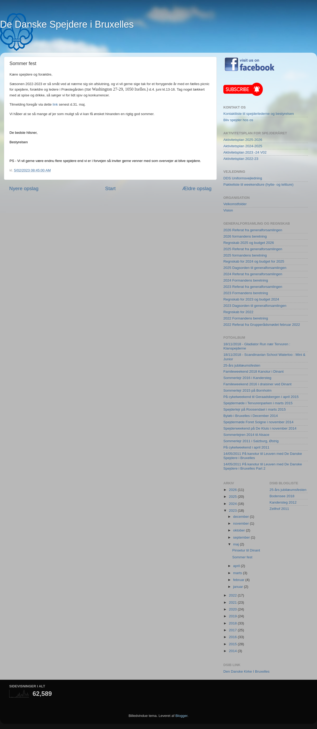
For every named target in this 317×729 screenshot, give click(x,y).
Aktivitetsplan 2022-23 (240, 159)
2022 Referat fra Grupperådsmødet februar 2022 (261, 325)
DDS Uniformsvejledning (242, 178)
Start (110, 188)
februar (239, 580)
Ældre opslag (197, 188)
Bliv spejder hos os (238, 120)
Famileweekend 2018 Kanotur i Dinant (253, 371)
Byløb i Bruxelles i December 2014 (250, 416)
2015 (233, 644)
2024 (233, 504)
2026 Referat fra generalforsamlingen (252, 230)
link (55, 104)
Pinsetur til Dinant (246, 550)
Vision (228, 210)
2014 (233, 651)
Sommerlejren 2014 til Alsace (246, 435)
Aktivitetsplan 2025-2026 (242, 140)
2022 (233, 595)
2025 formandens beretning (245, 255)
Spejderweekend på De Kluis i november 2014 (259, 428)
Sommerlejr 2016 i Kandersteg (247, 378)
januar (238, 587)
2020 (233, 609)
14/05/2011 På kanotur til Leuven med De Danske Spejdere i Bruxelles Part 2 (262, 466)
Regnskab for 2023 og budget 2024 (251, 299)
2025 (233, 497)
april (237, 566)
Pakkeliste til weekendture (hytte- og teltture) (258, 184)
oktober (239, 530)
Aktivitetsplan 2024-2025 (242, 146)
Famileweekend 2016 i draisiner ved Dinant (257, 384)
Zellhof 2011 (279, 509)
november (241, 523)
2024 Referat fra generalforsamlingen (252, 274)
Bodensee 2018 (282, 496)
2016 (233, 637)
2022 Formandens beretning (245, 318)
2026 (233, 490)
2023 (233, 511)
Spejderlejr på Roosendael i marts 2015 (254, 409)
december (241, 517)
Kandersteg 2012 (283, 502)
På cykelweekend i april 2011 (246, 447)
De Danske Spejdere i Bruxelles (67, 24)
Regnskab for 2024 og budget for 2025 (253, 261)
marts (238, 573)
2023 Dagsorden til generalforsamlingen (254, 306)
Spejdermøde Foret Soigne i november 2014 (258, 422)
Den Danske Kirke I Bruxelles (246, 671)
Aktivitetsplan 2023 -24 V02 (244, 152)
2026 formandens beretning (245, 236)
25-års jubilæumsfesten (241, 365)
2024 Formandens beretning (245, 280)
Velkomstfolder (235, 204)
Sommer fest (242, 557)
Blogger (181, 716)
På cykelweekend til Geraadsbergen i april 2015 (261, 397)
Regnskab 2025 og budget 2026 (248, 243)
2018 (233, 623)
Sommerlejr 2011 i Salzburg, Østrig (251, 441)
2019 (233, 616)
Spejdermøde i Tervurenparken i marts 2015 (258, 403)
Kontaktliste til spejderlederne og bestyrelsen (258, 114)
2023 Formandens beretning (245, 293)
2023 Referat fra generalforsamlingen (252, 287)
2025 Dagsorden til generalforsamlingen (254, 268)
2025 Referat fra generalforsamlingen (252, 249)
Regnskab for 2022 (238, 312)
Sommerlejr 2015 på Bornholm (247, 390)
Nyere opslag (23, 188)
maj (236, 544)
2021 (233, 602)
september (242, 537)
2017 (233, 630)
